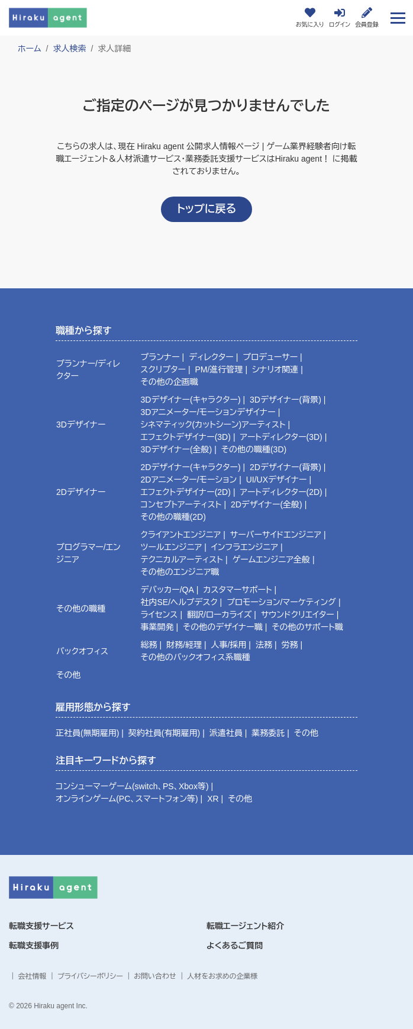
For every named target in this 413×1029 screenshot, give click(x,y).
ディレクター (211, 357)
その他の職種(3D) (253, 449)
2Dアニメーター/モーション (189, 479)
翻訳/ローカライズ (219, 614)
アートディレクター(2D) (281, 492)
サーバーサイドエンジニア (275, 534)
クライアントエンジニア (181, 534)
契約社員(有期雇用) (164, 733)
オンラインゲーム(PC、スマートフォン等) (127, 798)
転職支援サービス (41, 926)
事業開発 (157, 627)
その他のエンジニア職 (180, 572)
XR (212, 798)
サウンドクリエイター (297, 614)
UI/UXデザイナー (276, 479)
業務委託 (268, 733)
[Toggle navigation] (398, 17)
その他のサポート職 (307, 627)
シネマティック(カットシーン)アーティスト (213, 424)
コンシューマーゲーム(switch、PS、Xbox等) (132, 786)
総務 (149, 644)
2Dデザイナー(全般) (266, 504)
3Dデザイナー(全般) (176, 449)
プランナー (160, 357)
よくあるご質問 (234, 945)
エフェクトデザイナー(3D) (186, 437)
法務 (264, 644)
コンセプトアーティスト (181, 504)
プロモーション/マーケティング (281, 602)
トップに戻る (206, 209)
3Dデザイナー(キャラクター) (191, 399)
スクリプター (163, 369)
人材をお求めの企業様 (222, 976)
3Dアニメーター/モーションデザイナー (208, 412)
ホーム (29, 48)
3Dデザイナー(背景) (285, 399)
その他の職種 (80, 608)
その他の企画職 (169, 382)
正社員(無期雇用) (87, 733)
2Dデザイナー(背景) (285, 467)
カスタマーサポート (237, 589)
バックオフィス (82, 651)
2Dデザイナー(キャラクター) (191, 467)
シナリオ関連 (275, 369)
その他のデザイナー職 (223, 627)
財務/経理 (184, 644)
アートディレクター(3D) (281, 437)
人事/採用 (228, 644)
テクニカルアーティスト (182, 559)
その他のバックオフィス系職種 (195, 657)
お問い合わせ (155, 976)
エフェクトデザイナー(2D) (186, 492)
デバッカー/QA (167, 589)
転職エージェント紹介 (245, 926)
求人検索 (69, 48)
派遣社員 (226, 733)
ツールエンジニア (171, 547)
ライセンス (159, 614)
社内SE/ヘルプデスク (179, 602)
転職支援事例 (34, 945)
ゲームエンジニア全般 (270, 559)
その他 (68, 675)
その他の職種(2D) (173, 517)
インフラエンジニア (244, 547)
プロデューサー (270, 357)
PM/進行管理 (219, 369)
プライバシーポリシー (90, 976)
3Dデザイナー (80, 424)
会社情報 (32, 976)
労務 (289, 644)
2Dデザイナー (80, 492)
